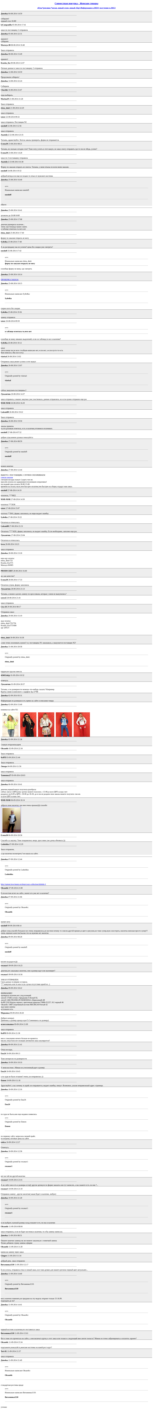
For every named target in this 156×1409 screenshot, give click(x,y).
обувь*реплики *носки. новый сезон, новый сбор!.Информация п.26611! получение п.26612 (76, 8)
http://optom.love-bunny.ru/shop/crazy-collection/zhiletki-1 (23, 884)
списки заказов (7, 477)
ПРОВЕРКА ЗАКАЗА (9, 280)
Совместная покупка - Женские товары (76, 3)
